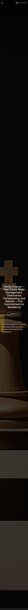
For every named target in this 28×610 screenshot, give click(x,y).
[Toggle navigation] (2, 3)
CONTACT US (14, 314)
